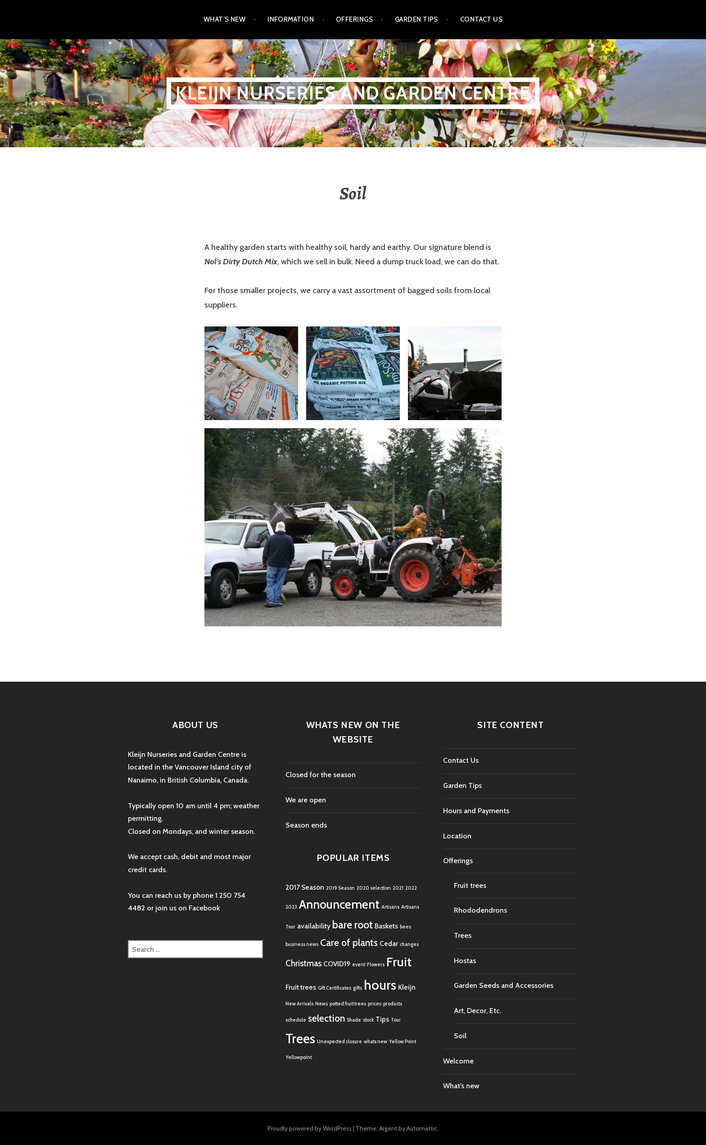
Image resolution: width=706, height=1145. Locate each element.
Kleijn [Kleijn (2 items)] (407, 987)
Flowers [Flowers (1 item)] (376, 965)
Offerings (354, 19)
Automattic (422, 1128)
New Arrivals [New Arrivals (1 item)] (299, 1004)
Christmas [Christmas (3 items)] (303, 963)
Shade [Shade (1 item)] (354, 1020)
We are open (305, 800)
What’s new (225, 19)
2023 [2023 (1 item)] (291, 907)
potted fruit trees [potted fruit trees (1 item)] (348, 1004)
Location (457, 836)
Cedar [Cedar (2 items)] (389, 943)
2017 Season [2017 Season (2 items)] (304, 887)
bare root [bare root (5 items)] (352, 924)
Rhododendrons (480, 910)
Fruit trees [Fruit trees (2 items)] (300, 987)
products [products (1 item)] (392, 1004)
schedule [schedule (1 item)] (295, 1020)
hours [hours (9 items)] (380, 985)
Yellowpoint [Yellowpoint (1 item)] (298, 1057)
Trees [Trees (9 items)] (300, 1038)
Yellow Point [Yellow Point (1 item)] (402, 1042)
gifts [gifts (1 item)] (357, 988)
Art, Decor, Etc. (477, 1010)
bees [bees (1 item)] (405, 927)
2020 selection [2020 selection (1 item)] (374, 888)
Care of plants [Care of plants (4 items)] (349, 942)
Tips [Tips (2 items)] (382, 1019)
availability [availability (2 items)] (313, 926)
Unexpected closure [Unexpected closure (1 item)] (339, 1042)
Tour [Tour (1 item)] (396, 1020)
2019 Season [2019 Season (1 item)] (340, 888)
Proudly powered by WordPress (309, 1128)
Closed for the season (320, 774)
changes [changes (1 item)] (409, 944)
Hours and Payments (476, 810)
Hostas (465, 960)
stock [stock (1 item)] (368, 1020)
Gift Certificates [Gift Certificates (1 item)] (334, 988)
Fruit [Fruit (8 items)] (399, 961)
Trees (462, 935)
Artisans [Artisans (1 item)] (390, 907)
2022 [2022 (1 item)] (411, 888)
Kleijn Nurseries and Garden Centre (353, 93)
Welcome (458, 1061)
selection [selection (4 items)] (326, 1018)
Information (290, 19)
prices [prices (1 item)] (374, 1004)
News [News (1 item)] (321, 1004)
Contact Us (481, 19)
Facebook (204, 908)
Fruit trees (470, 885)
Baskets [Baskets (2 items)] (386, 926)
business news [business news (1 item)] (301, 944)
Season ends (306, 825)
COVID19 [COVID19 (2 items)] (336, 963)
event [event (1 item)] (358, 965)
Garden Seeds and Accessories (503, 985)
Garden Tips (416, 19)
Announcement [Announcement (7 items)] (339, 904)
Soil (460, 1036)
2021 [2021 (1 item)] (398, 888)
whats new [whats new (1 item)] (375, 1042)
